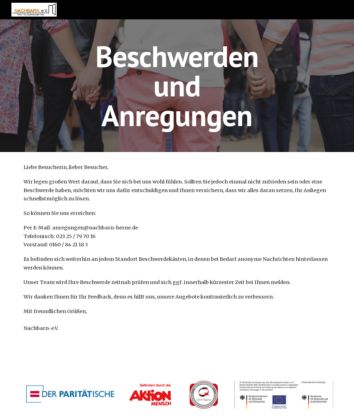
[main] (177, 86)
